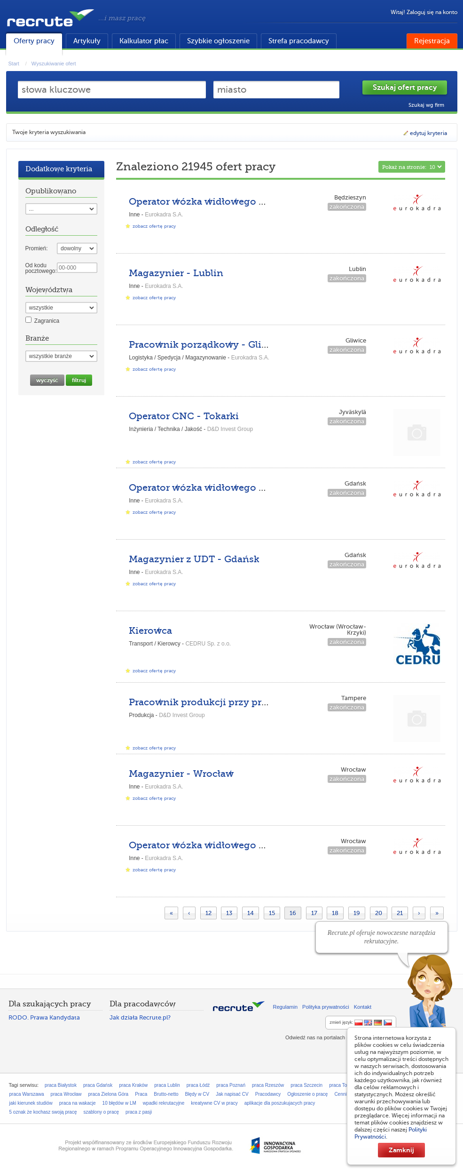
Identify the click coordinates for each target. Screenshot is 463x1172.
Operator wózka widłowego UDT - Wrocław (229, 845)
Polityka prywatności (325, 1007)
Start (13, 63)
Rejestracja (432, 41)
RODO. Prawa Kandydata (44, 1017)
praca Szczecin (306, 1085)
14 (250, 913)
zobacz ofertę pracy (154, 226)
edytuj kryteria (424, 133)
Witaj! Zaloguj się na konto (424, 12)
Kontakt (362, 1007)
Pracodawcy (268, 1094)
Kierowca (150, 630)
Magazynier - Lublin (176, 273)
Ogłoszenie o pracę (307, 1094)
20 (378, 913)
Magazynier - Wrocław (181, 773)
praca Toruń (341, 1085)
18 (335, 913)
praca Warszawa (26, 1094)
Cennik (341, 1094)
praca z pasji (139, 1112)
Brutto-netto (166, 1094)
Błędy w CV (197, 1094)
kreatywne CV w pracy (214, 1103)
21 (400, 913)
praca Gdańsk (97, 1085)
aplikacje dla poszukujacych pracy (279, 1103)
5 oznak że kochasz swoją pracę (43, 1112)
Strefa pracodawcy (298, 41)
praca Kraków (133, 1085)
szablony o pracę (101, 1112)
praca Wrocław (66, 1094)
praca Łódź (198, 1085)
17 (314, 913)
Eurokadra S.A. (164, 214)
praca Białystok (61, 1085)
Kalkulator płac (143, 41)
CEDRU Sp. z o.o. (208, 643)
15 (272, 913)
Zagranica (46, 321)
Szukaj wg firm (426, 105)
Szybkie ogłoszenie (218, 41)
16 (293, 913)
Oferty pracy (34, 41)
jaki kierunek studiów (31, 1103)
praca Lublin (167, 1085)
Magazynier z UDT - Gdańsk (194, 559)
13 (229, 913)
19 (356, 913)
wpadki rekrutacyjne (163, 1103)
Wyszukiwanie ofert (53, 63)
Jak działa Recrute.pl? (140, 1017)
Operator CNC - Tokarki (184, 416)
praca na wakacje (77, 1103)
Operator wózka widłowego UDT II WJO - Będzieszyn (253, 201)
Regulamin (285, 1007)
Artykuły (87, 41)
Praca (141, 1094)
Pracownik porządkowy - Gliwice (206, 344)
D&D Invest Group (230, 429)
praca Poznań (230, 1085)
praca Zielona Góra (108, 1094)
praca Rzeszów (268, 1085)
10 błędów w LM (119, 1103)
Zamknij (401, 1150)
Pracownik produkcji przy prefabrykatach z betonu (246, 702)
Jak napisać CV (232, 1094)
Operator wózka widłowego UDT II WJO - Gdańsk (243, 487)
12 (208, 913)
